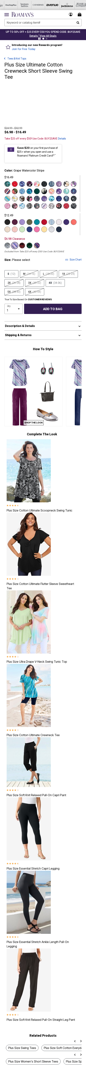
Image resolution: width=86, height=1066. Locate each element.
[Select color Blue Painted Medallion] (59, 199)
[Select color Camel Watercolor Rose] (66, 184)
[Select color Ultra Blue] (29, 229)
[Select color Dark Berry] (15, 222)
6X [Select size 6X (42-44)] (34, 291)
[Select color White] (59, 222)
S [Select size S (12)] (11, 273)
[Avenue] (48, 5)
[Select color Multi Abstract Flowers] (37, 206)
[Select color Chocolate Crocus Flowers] (22, 199)
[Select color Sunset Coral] (74, 222)
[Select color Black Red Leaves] (22, 245)
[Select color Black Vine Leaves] (29, 245)
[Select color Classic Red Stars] (15, 184)
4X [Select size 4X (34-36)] (55, 282)
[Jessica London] (75, 5)
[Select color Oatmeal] (7, 229)
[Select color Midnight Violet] (66, 222)
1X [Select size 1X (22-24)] (68, 273)
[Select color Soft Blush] (15, 229)
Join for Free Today (23, 49)
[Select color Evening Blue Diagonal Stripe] (7, 191)
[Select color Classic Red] (44, 222)
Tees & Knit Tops (16, 58)
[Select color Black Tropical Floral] (15, 191)
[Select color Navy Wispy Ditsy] (37, 199)
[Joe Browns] (61, 5)
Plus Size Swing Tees (22, 1048)
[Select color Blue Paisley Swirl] (22, 191)
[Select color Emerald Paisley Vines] (66, 191)
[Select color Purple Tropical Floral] (74, 184)
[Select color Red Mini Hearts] (66, 206)
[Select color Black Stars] (74, 199)
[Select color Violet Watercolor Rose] (59, 191)
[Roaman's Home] (22, 14)
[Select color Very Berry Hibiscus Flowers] (29, 199)
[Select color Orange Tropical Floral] (37, 184)
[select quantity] (13, 309)
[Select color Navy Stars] (74, 191)
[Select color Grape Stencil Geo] (44, 199)
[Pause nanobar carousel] (39, 38)
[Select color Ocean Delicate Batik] (66, 199)
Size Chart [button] (73, 259)
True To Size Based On (28, 299)
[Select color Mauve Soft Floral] (15, 206)
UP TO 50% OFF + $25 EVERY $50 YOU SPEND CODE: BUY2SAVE (43, 31)
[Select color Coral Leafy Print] (59, 206)
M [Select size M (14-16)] (29, 273)
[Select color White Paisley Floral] (52, 191)
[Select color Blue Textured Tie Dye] (22, 206)
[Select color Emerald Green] (37, 191)
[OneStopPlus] (7, 5)
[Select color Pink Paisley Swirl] (7, 206)
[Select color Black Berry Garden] (29, 184)
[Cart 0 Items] (80, 14)
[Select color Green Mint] (22, 229)
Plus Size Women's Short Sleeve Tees (33, 1061)
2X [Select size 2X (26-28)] (14, 282)
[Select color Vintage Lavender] (22, 222)
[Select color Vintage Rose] (37, 229)
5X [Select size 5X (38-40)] (14, 291)
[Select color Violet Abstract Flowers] (59, 184)
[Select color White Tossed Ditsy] (52, 206)
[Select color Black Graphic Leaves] (29, 206)
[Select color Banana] (44, 229)
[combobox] (43, 22)
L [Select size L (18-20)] (48, 273)
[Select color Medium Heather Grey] (52, 229)
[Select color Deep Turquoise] (37, 222)
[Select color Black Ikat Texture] (74, 206)
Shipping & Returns (18, 335)
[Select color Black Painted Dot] (44, 184)
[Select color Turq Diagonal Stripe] (7, 199)
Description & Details (20, 326)
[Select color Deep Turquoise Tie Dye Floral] (52, 199)
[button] (33, 35)
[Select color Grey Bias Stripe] (7, 245)
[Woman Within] (20, 5)
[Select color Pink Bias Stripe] (44, 206)
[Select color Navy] (59, 229)
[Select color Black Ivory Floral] (44, 191)
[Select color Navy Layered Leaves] (29, 191)
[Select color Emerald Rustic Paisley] (7, 184)
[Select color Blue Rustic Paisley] (52, 184)
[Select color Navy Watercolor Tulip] (22, 184)
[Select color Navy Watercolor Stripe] (37, 245)
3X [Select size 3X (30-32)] (34, 282)
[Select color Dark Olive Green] (29, 222)
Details (62, 138)
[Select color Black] (7, 222)
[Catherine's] (34, 5)
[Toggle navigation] (7, 14)
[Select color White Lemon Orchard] (15, 199)
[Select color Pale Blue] (52, 222)
